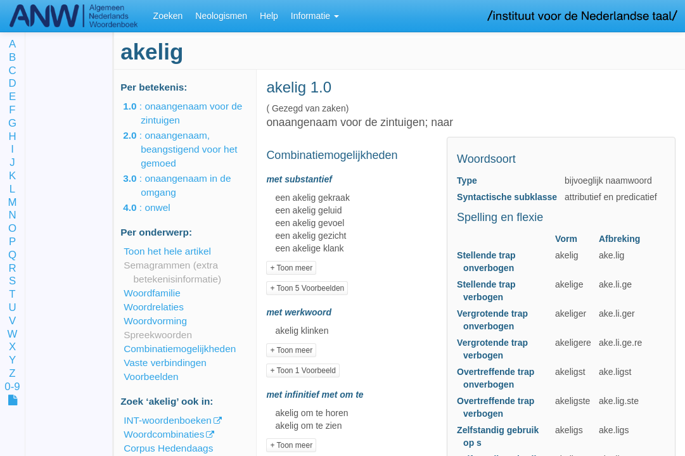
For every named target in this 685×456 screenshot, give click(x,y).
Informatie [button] (315, 16)
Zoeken (168, 16)
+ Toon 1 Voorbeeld (303, 370)
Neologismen (221, 16)
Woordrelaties (154, 306)
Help (269, 16)
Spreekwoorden (158, 334)
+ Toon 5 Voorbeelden (307, 288)
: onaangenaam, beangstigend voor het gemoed (189, 149)
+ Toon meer (291, 267)
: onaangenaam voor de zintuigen (191, 113)
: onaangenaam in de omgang (186, 185)
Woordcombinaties (164, 434)
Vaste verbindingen (165, 362)
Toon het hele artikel (167, 251)
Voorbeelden (151, 376)
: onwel (155, 207)
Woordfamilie (152, 293)
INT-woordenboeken (168, 420)
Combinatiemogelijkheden (180, 348)
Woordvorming (155, 320)
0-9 (12, 387)
